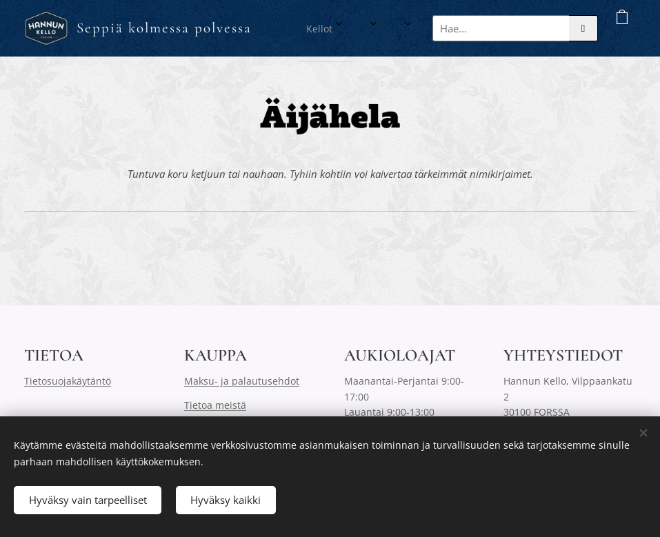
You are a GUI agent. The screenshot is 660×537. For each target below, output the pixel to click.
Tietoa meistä (215, 404)
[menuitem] (346, 28)
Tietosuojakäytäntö (67, 380)
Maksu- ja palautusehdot (241, 380)
